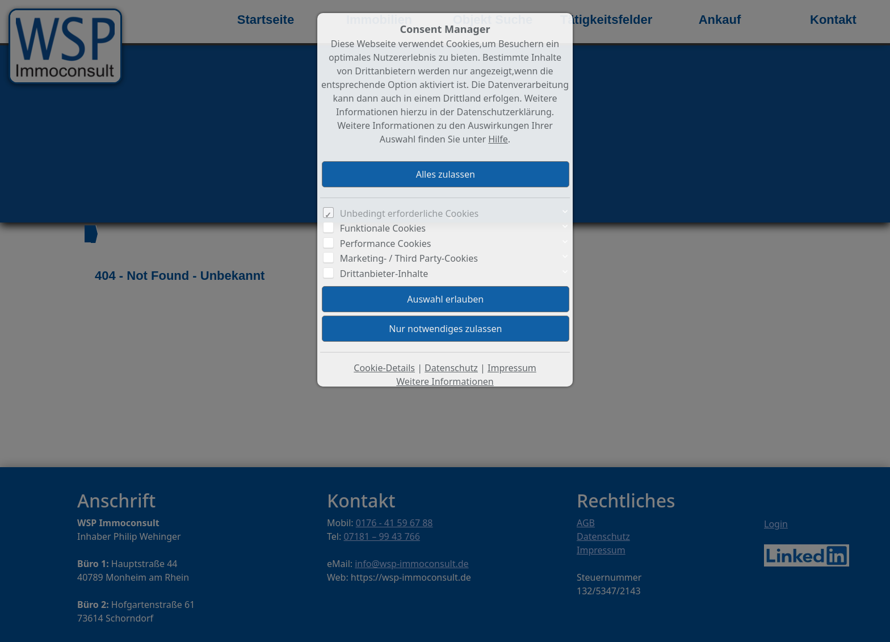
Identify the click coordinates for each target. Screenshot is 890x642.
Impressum (512, 368)
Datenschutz (451, 368)
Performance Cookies (385, 243)
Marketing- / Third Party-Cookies (409, 258)
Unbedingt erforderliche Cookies (409, 213)
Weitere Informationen (444, 381)
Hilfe (498, 139)
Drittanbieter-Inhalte (384, 273)
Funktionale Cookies (383, 228)
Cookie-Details (384, 368)
